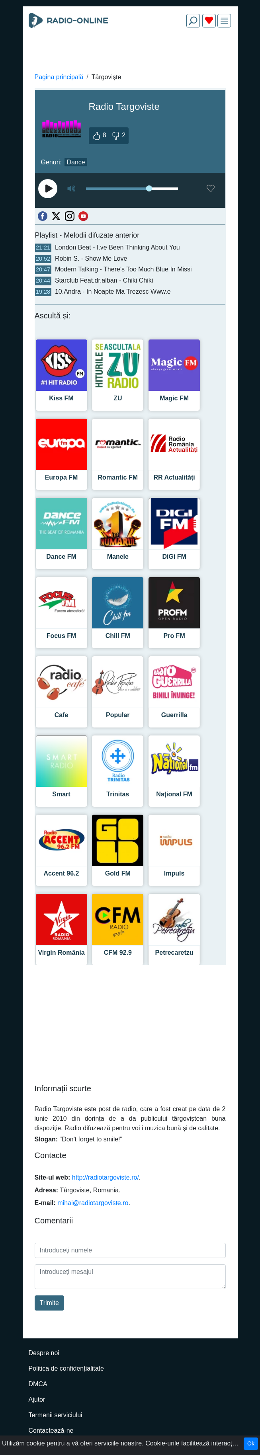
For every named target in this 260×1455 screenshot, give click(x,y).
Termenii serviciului (55, 1415)
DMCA (38, 1384)
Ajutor (37, 1399)
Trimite (49, 1302)
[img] (224, 21)
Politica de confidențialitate (66, 1368)
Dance (75, 162)
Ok (250, 1443)
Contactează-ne (51, 1430)
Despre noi (44, 1353)
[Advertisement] (130, 52)
